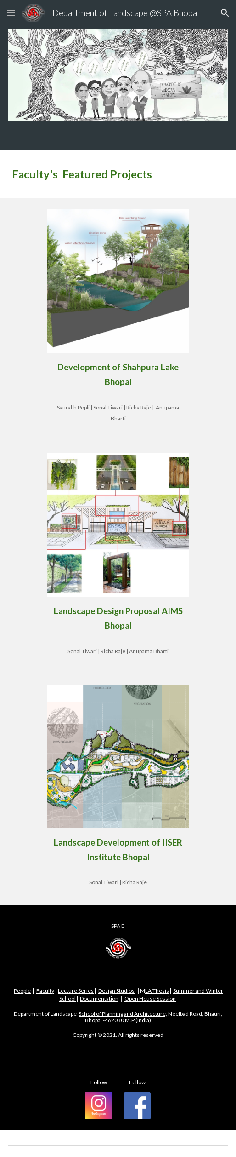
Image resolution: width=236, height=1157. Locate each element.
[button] (11, 12)
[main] (118, 174)
